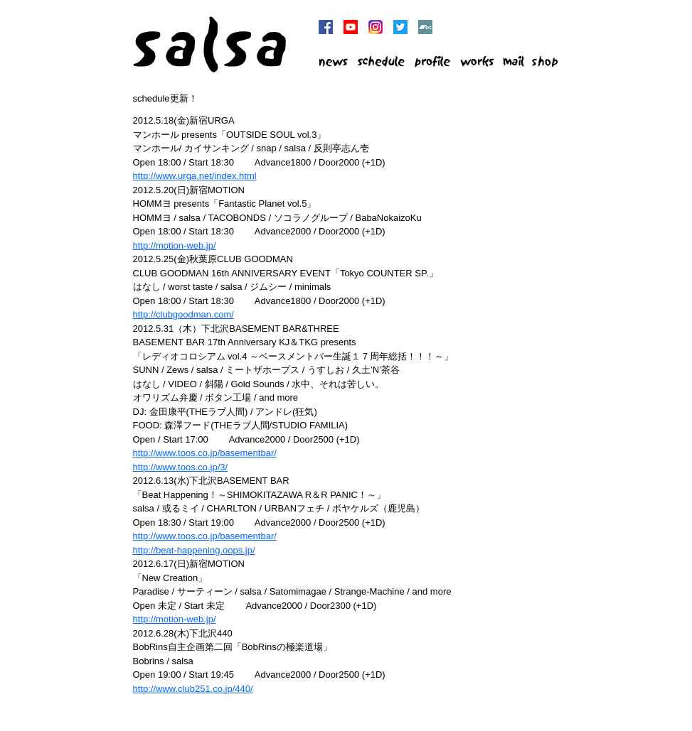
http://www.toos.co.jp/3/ (180, 467)
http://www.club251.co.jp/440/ (193, 688)
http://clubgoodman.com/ (183, 314)
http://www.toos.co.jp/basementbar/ (205, 453)
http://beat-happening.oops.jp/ (194, 550)
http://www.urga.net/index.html (195, 175)
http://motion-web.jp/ (174, 245)
